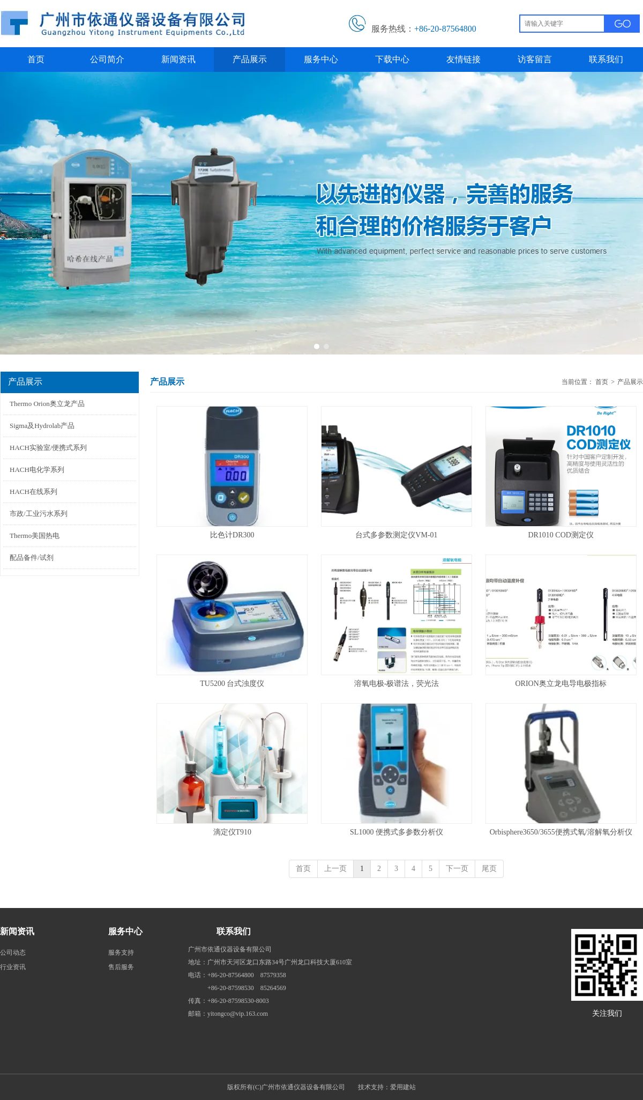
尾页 (489, 869)
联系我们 (233, 931)
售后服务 (121, 967)
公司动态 (13, 952)
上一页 (335, 869)
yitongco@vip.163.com (237, 1013)
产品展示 (630, 382)
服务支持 (121, 952)
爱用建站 (403, 1087)
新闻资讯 (17, 931)
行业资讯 (13, 967)
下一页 (457, 869)
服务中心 (125, 931)
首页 (601, 382)
